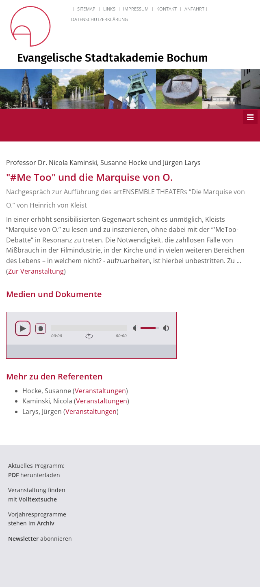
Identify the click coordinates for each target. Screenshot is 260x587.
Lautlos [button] (135, 328)
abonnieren (40, 538)
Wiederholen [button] (89, 336)
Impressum (136, 9)
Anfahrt (194, 9)
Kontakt (166, 9)
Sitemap (86, 9)
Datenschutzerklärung (99, 19)
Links (109, 9)
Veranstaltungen (100, 390)
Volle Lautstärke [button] (165, 328)
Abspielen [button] (23, 328)
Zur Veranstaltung (36, 271)
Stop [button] (40, 328)
